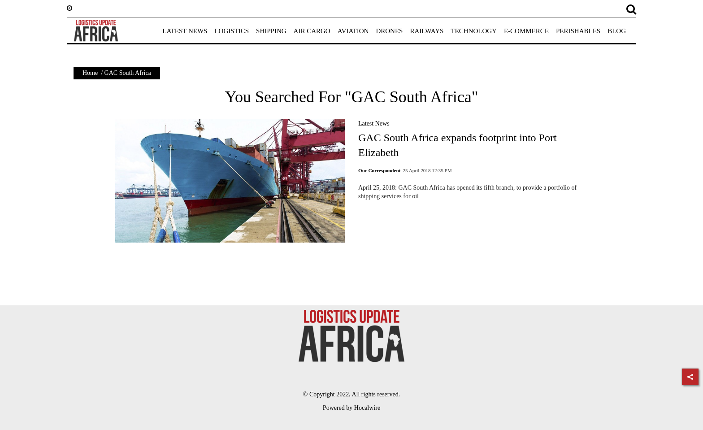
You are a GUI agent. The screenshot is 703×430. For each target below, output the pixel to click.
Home (90, 72)
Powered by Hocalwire (351, 407)
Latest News (374, 123)
